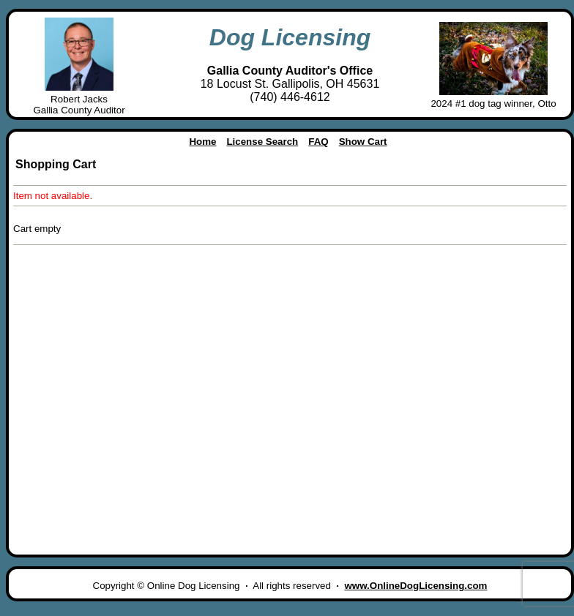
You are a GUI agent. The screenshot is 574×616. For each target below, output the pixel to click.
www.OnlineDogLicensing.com (415, 585)
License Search (262, 141)
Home (202, 141)
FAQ (318, 141)
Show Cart (363, 141)
